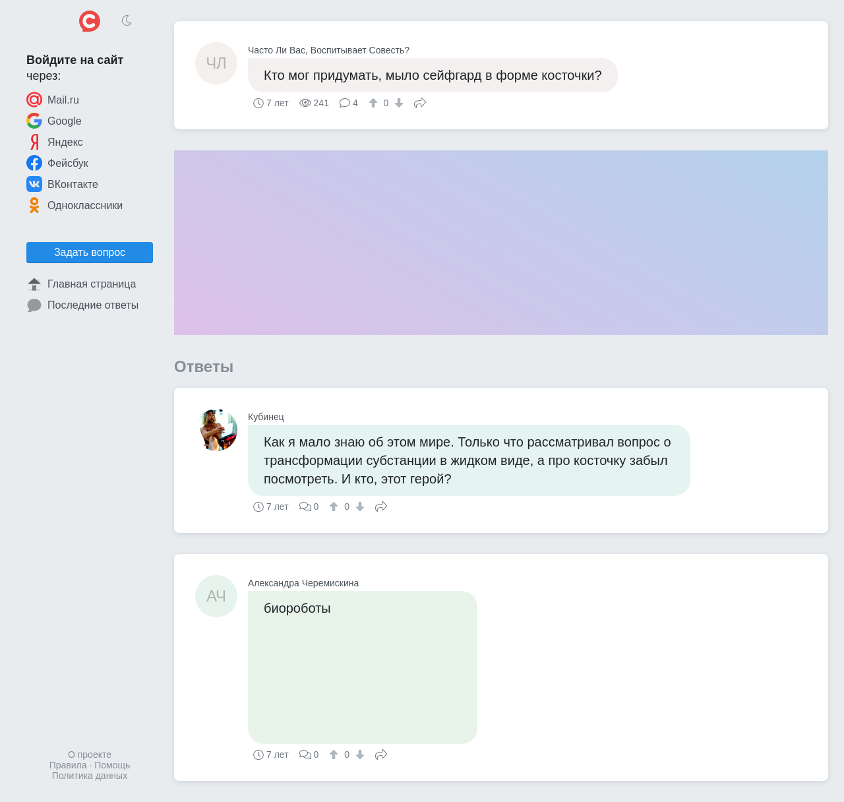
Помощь (112, 765)
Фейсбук (57, 163)
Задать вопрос (89, 252)
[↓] (397, 103)
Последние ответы (82, 305)
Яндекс (54, 142)
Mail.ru (52, 100)
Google (54, 121)
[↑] (375, 103)
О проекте (89, 754)
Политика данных (89, 775)
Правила (68, 765)
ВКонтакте (62, 184)
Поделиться (420, 101)
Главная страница (81, 284)
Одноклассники (74, 205)
